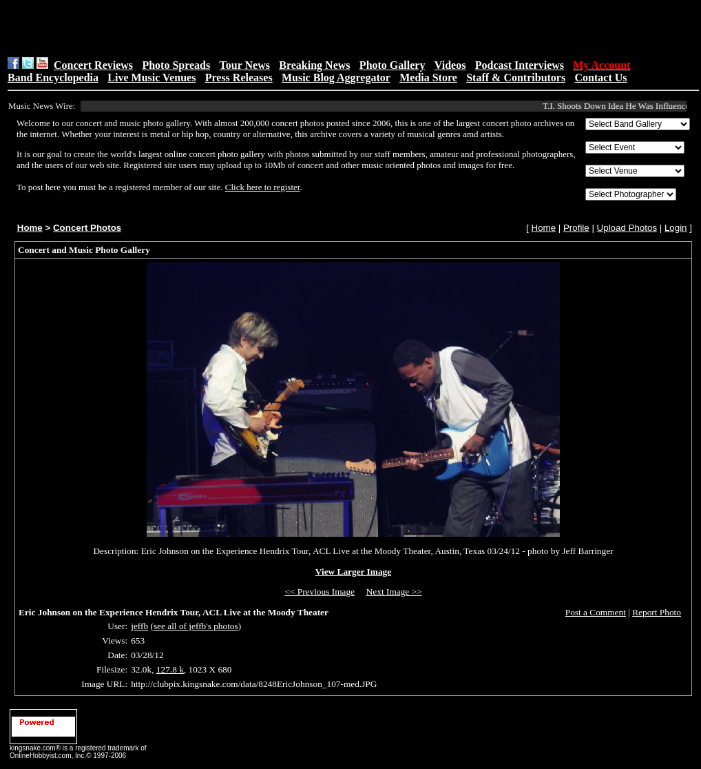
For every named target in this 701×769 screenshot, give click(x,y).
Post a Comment (595, 612)
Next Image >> (394, 591)
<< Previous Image (319, 591)
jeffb (139, 626)
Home (30, 228)
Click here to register (262, 187)
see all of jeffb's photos (196, 626)
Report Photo (656, 612)
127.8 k (170, 669)
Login (676, 228)
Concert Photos (87, 228)
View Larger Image (353, 571)
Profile (576, 228)
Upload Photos (627, 228)
